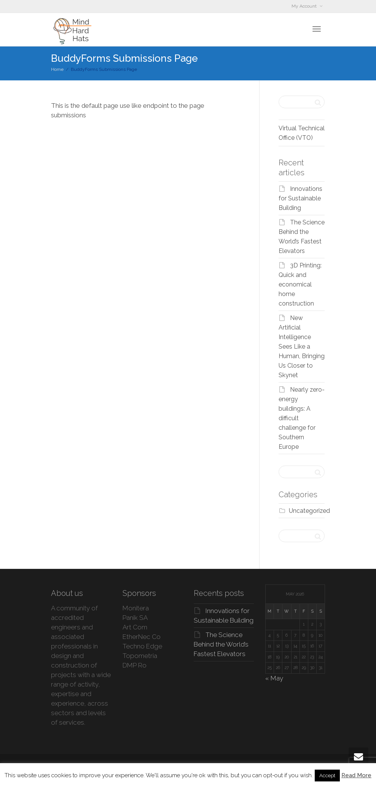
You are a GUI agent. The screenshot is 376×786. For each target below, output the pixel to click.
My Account (305, 6)
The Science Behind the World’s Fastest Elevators (221, 644)
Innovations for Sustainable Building (300, 198)
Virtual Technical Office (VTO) (302, 133)
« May (274, 678)
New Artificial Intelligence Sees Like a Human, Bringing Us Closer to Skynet (302, 346)
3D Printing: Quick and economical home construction (300, 284)
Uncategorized (309, 510)
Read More (356, 775)
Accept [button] (327, 775)
